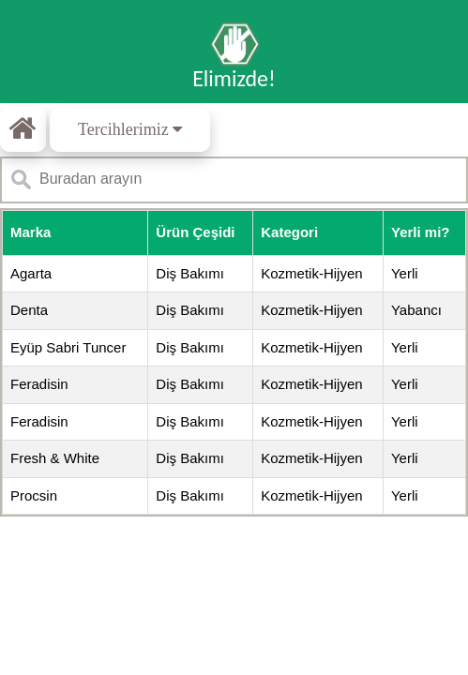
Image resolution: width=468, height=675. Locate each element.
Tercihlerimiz (130, 129)
